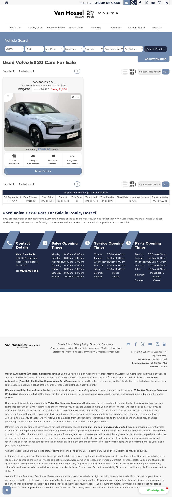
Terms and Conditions (101, 344)
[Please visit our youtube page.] (153, 2)
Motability (96, 27)
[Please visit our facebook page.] (140, 2)
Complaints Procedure (87, 347)
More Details (43, 171)
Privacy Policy (81, 344)
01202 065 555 (107, 3)
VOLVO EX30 (43, 82)
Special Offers (76, 27)
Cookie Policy (64, 344)
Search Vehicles (155, 48)
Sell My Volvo (35, 27)
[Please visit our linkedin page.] (166, 2)
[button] (154, 490)
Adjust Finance (155, 59)
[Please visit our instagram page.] (159, 2)
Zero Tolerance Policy (61, 347)
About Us (157, 27)
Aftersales (116, 27)
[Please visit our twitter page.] (146, 2)
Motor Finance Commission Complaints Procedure (92, 351)
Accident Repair (136, 27)
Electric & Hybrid (56, 27)
